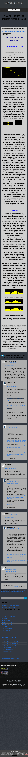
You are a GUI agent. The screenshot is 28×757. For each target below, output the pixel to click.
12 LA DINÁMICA (6, 630)
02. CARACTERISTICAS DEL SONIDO (11, 609)
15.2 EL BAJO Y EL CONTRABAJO (11, 641)
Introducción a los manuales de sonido (10, 605)
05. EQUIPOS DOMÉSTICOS (8, 616)
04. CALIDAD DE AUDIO (7, 614)
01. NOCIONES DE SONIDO (8, 607)
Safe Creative (22, 685)
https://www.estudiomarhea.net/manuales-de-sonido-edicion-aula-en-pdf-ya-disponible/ (16, 407)
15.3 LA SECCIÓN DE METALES (10, 643)
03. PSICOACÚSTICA (7, 612)
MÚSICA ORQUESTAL (8, 649)
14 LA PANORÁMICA (7, 635)
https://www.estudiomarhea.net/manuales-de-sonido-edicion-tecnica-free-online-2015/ (16, 454)
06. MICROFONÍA (6, 618)
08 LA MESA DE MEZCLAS (8, 622)
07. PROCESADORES (7, 620)
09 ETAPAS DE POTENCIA (8, 624)
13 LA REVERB (5, 633)
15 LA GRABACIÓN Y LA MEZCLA (10, 637)
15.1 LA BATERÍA (7, 639)
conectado (16, 586)
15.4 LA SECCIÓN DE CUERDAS (10, 645)
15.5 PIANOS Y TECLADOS (9, 647)
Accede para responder (10, 365)
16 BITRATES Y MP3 (7, 651)
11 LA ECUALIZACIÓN (7, 628)
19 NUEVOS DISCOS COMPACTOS (10, 658)
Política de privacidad (16, 680)
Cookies (8, 680)
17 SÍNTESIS (5, 654)
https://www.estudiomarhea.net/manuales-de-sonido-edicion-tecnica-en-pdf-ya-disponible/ (16, 398)
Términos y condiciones (14, 681)
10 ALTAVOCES (5, 626)
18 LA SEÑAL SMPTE (7, 656)
